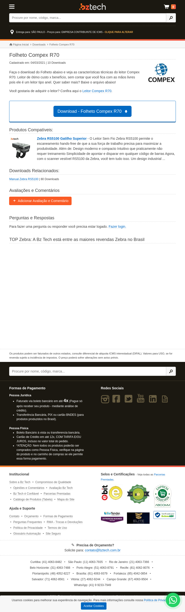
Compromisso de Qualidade (53, 482)
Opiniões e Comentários (28, 488)
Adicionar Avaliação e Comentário (40, 201)
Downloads (39, 44)
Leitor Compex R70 (97, 91)
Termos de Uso (57, 528)
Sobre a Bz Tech (19, 482)
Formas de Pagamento (58, 516)
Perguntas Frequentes (27, 522)
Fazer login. (117, 226)
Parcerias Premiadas (57, 493)
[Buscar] (87, 17)
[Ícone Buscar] (171, 17)
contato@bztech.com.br (102, 550)
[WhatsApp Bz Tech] (173, 600)
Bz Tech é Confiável (26, 493)
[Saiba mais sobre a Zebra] (92, 295)
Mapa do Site (65, 499)
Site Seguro (53, 533)
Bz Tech (92, 6)
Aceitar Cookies (94, 606)
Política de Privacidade (28, 528)
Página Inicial (19, 44)
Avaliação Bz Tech (61, 488)
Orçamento (31, 516)
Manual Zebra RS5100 (23, 179)
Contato (14, 516)
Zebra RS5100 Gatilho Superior (62, 138)
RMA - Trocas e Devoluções (65, 522)
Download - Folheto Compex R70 (93, 111)
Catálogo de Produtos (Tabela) (33, 499)
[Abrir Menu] (20, 6)
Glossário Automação (27, 533)
